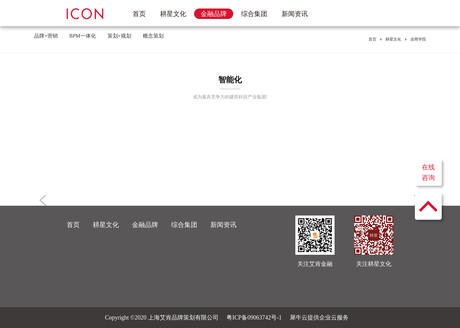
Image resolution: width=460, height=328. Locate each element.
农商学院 (418, 39)
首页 (139, 13)
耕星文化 (393, 39)
